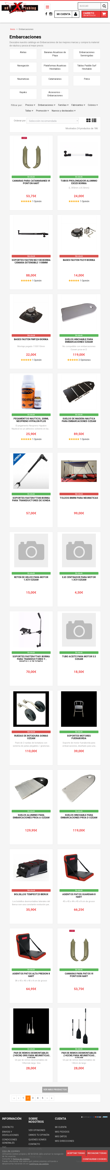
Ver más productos (55, 1089)
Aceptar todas (76, 1153)
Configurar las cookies (39, 1163)
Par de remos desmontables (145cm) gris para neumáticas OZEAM (31, 1055)
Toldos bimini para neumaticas (79, 498)
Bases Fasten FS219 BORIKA (79, 260)
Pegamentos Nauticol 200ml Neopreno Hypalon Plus (31, 420)
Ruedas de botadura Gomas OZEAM (31, 737)
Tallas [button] (29, 110)
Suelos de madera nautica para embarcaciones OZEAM (79, 420)
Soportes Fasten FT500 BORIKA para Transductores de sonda (31, 499)
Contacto (8, 1127)
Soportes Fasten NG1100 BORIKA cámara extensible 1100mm (31, 261)
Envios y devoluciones (10, 1133)
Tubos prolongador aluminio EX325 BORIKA (79, 182)
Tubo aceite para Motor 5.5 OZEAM (79, 657)
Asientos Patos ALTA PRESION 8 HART (31, 975)
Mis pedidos (62, 1131)
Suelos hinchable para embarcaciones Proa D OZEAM (79, 816)
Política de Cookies (21, 1159)
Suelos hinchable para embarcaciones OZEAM (79, 340)
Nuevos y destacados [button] (63, 110)
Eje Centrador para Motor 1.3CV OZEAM (79, 578)
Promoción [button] (42, 110)
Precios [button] (30, 105)
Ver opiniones (37, 1130)
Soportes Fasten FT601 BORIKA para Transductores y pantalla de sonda (31, 658)
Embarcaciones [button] (46, 105)
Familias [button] (63, 105)
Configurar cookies (95, 1159)
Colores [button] (93, 105)
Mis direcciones (64, 1141)
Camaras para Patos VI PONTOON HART (79, 975)
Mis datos (61, 1136)
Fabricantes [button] (78, 105)
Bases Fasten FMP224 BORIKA (31, 339)
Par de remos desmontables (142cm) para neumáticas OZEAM (78, 1055)
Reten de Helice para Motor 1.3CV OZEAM (31, 578)
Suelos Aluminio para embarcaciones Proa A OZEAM (31, 816)
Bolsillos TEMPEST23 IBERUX (31, 894)
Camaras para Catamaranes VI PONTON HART (31, 182)
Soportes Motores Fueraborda (79, 737)
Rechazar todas (97, 1153)
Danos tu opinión (39, 1135)
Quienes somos (37, 1139)
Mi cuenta (60, 1127)
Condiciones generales (9, 1141)
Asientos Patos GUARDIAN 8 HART (78, 895)
